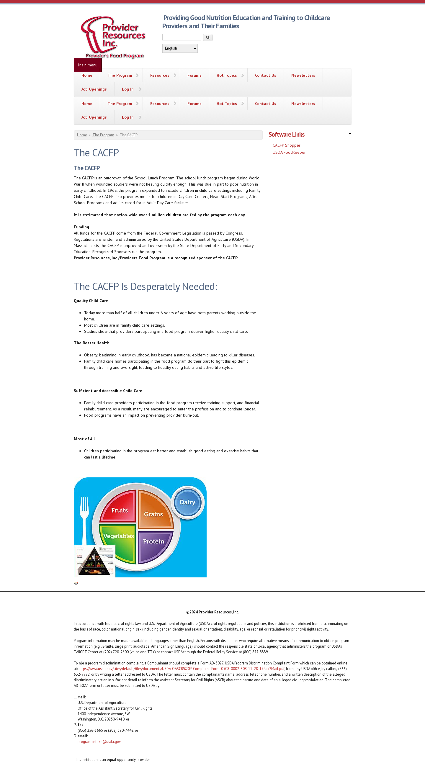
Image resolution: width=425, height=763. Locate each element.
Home (86, 75)
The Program (119, 75)
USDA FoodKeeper (289, 124)
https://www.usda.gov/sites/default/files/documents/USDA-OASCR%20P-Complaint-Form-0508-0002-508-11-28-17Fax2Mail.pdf (182, 640)
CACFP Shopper (286, 117)
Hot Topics (227, 75)
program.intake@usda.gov (99, 713)
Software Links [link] (286, 106)
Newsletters (303, 75)
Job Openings (94, 89)
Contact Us (265, 75)
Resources (159, 75)
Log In (128, 89)
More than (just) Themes (245, 754)
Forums (194, 75)
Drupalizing (195, 754)
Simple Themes (310, 754)
